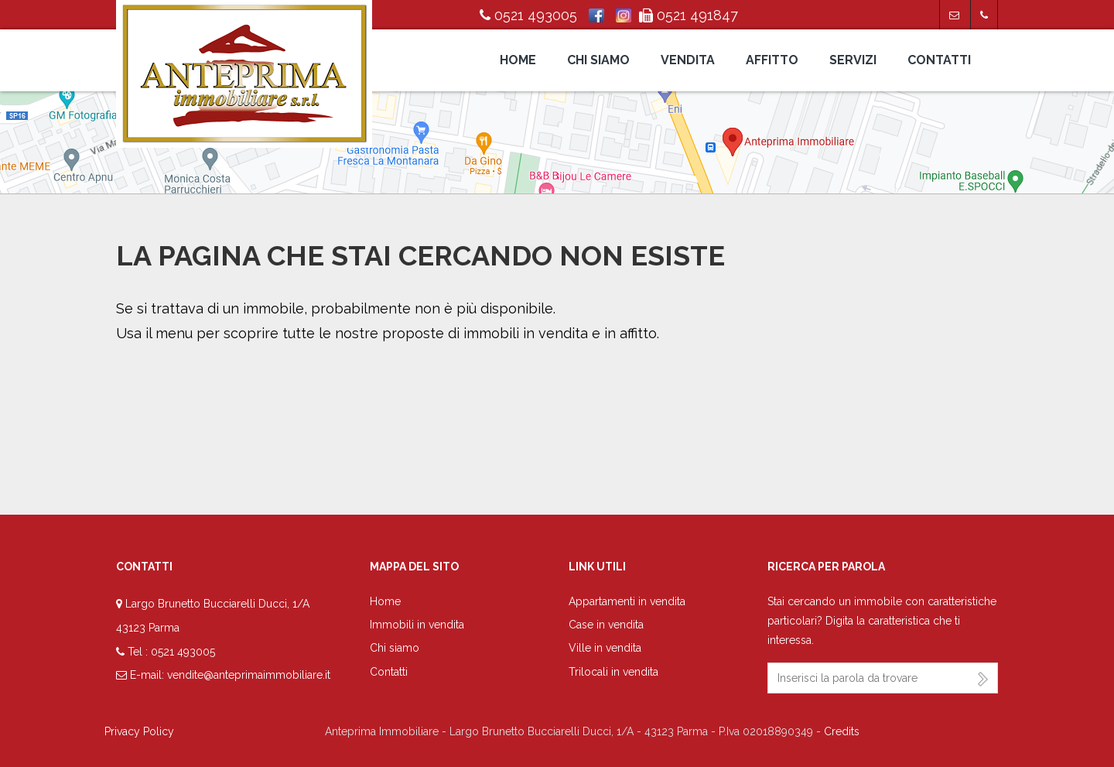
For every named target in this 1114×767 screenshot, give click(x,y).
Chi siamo (598, 60)
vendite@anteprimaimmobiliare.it (248, 675)
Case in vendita (606, 624)
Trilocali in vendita (613, 672)
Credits (841, 731)
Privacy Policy (139, 731)
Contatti (939, 60)
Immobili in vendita (417, 624)
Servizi (853, 60)
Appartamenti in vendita (627, 601)
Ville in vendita (605, 648)
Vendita (688, 60)
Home (518, 60)
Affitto (772, 60)
